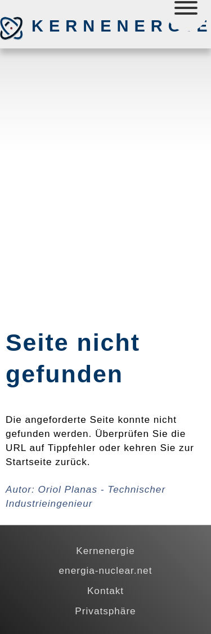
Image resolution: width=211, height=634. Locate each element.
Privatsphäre (105, 611)
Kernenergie (91, 26)
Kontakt (105, 590)
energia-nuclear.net (105, 570)
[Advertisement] (105, 165)
